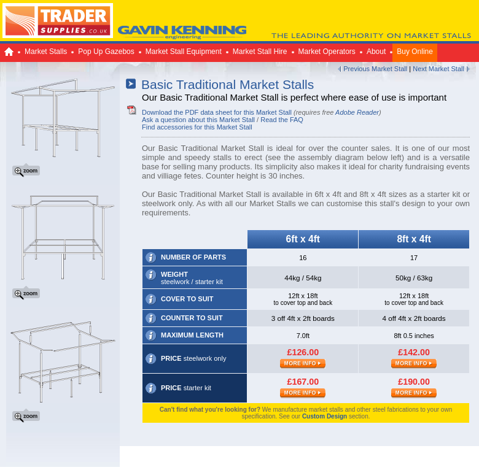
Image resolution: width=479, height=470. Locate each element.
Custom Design (324, 416)
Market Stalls (46, 51)
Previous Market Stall (375, 68)
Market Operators (327, 51)
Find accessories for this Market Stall (197, 127)
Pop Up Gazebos (106, 51)
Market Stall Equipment (184, 51)
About (376, 51)
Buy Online (415, 51)
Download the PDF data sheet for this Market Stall (217, 112)
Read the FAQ (281, 119)
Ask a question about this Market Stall (198, 119)
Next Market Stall (438, 68)
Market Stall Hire (260, 51)
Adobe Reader (357, 112)
